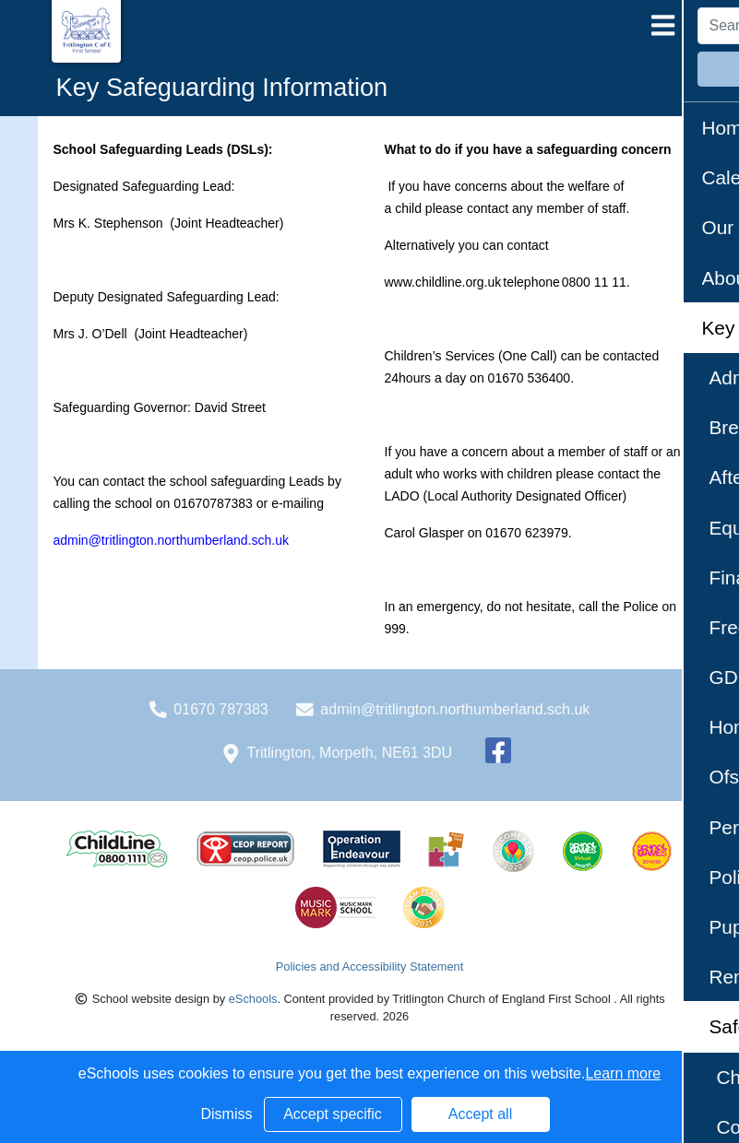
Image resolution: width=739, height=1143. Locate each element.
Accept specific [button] (332, 1114)
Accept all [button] (480, 1114)
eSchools (253, 999)
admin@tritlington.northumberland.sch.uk (455, 709)
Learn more (623, 1073)
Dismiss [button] (227, 1114)
